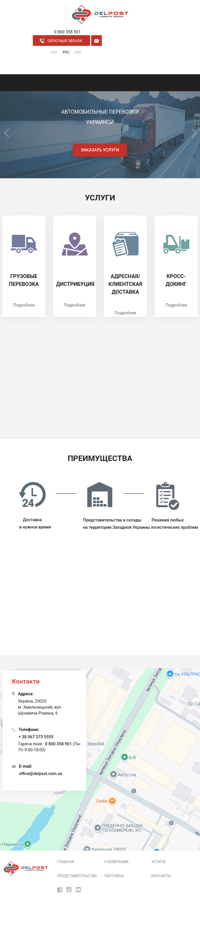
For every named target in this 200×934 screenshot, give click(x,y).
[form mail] (96, 40)
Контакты (161, 876)
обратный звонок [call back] (61, 40)
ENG (78, 52)
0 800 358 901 (58, 743)
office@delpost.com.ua (40, 773)
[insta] (69, 889)
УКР (54, 52)
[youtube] (78, 889)
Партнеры (114, 876)
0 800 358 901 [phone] (67, 31)
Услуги (158, 862)
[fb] (59, 889)
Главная (65, 862)
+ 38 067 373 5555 (35, 736)
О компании (116, 862)
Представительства (77, 876)
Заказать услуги (100, 150)
